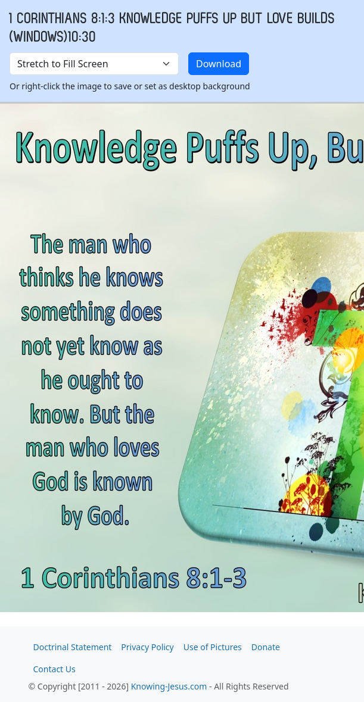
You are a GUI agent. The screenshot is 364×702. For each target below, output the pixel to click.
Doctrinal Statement (72, 647)
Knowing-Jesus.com (169, 686)
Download (218, 63)
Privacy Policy (147, 647)
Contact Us (54, 669)
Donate (265, 647)
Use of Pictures (212, 647)
